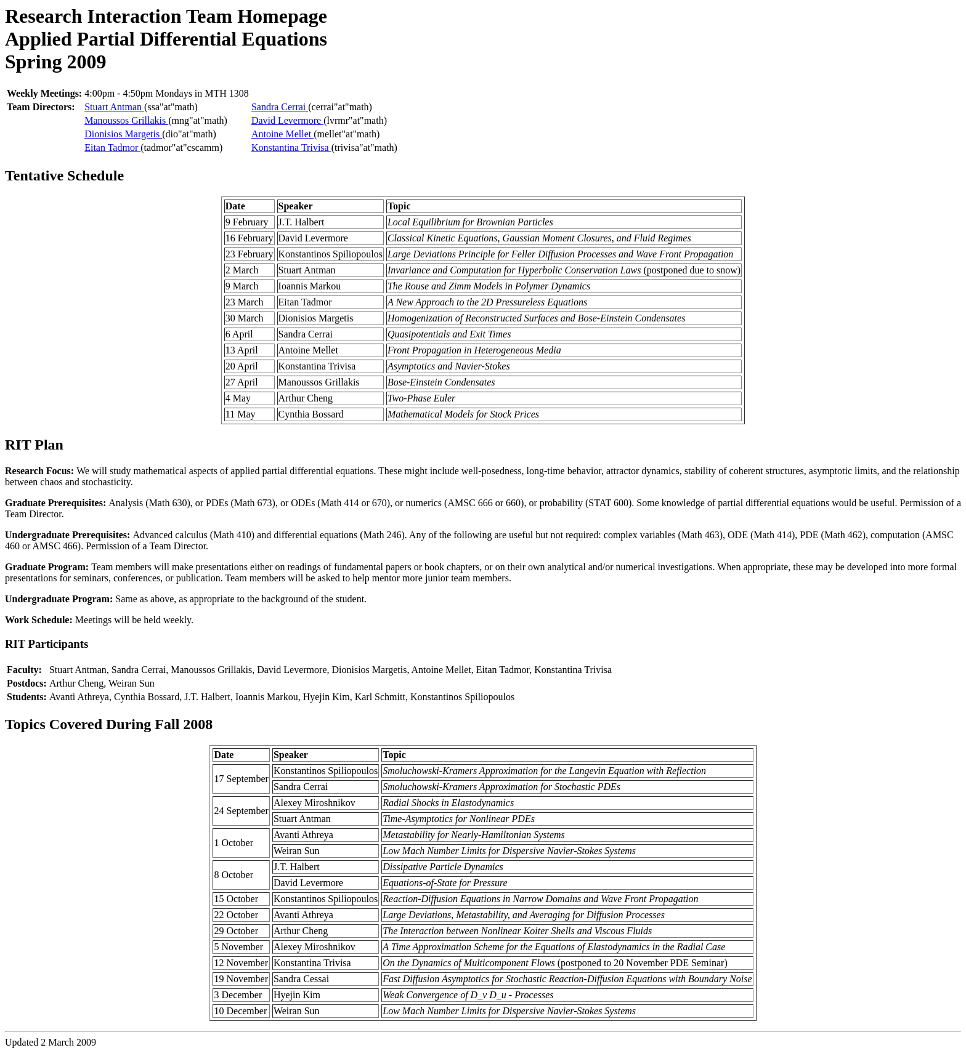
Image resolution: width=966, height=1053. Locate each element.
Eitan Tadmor (112, 147)
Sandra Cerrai (279, 107)
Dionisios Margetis (123, 134)
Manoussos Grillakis (126, 120)
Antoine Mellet (282, 134)
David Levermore (287, 120)
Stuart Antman (114, 107)
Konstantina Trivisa (291, 147)
